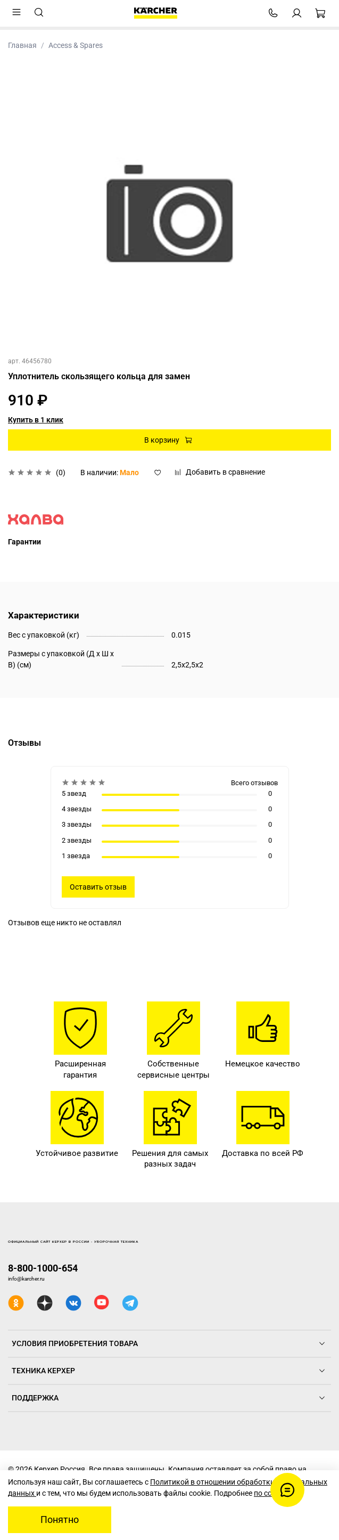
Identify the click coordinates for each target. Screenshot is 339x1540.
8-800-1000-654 (43, 1268)
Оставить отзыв (98, 887)
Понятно (59, 1519)
